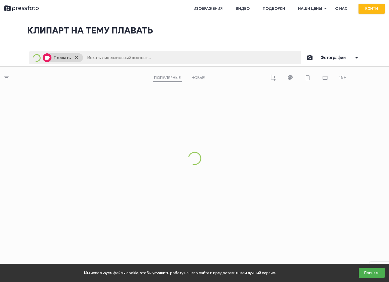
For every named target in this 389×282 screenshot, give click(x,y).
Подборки (274, 8)
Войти (371, 9)
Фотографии (333, 57)
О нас (341, 8)
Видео (243, 8)
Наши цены (313, 8)
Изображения (208, 8)
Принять (371, 273)
